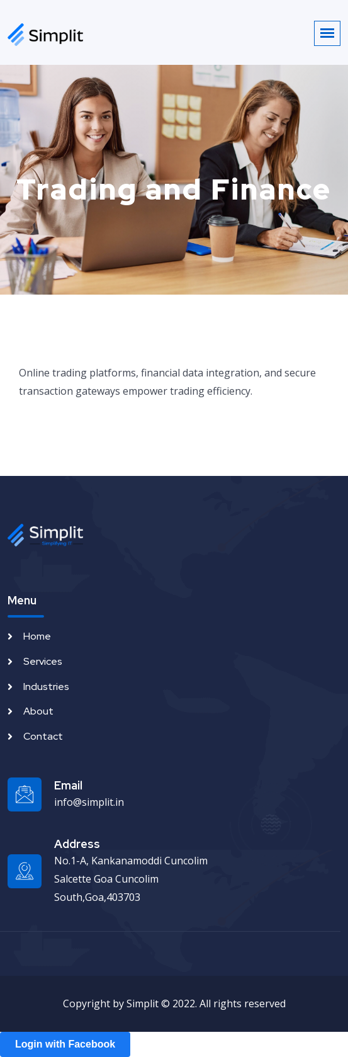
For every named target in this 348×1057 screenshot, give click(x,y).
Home (37, 636)
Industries (46, 686)
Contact (43, 736)
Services (42, 661)
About (38, 711)
